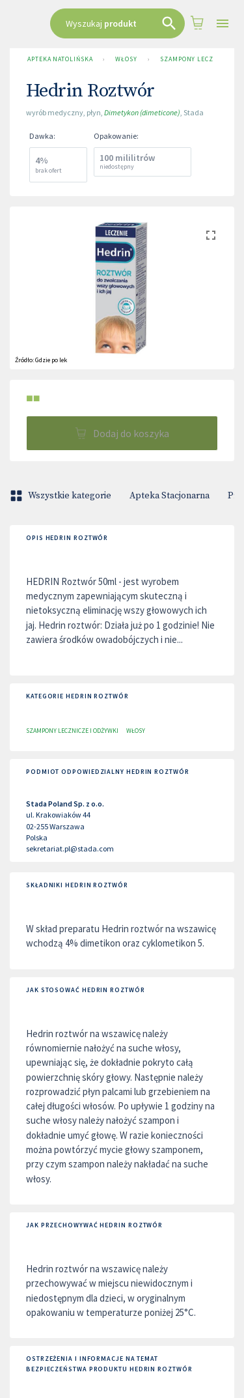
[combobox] (117, 23)
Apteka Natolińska (60, 59)
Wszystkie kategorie (62, 495)
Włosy (126, 59)
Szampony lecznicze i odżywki (72, 730)
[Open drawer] (222, 23)
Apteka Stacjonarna (169, 495)
